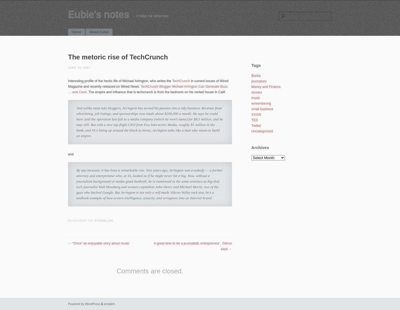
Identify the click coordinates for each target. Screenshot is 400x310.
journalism (259, 81)
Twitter (256, 126)
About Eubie (99, 32)
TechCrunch (181, 81)
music (255, 98)
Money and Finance (266, 87)
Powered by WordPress (84, 304)
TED (254, 120)
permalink (104, 220)
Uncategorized (262, 131)
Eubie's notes (98, 14)
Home (76, 32)
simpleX (109, 304)
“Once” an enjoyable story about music (98, 243)
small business (262, 109)
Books (256, 76)
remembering (261, 103)
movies (256, 92)
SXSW (256, 115)
